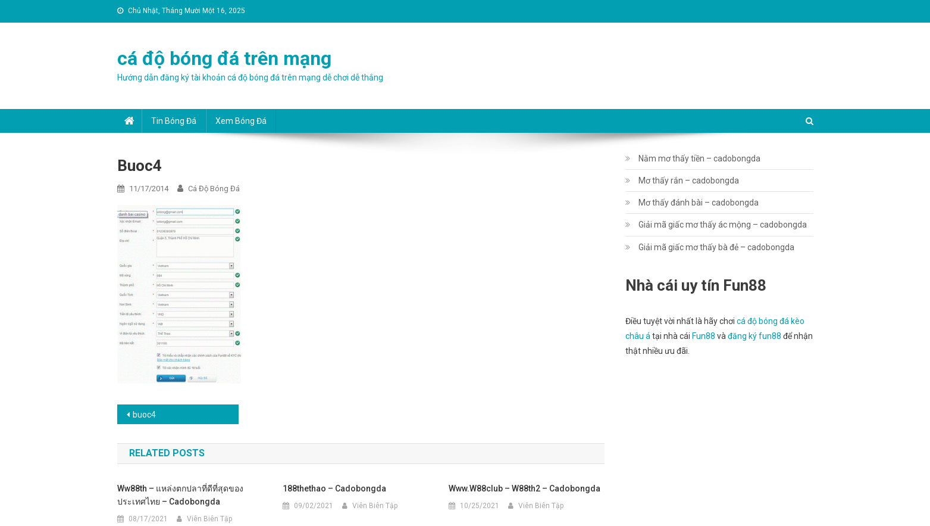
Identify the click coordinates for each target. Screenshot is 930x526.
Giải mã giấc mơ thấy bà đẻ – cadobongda (716, 247)
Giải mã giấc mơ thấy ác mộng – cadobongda (722, 224)
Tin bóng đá (173, 121)
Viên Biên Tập (209, 519)
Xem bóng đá (241, 121)
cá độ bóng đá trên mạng (224, 58)
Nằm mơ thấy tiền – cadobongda (699, 158)
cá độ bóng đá (214, 188)
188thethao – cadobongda (334, 488)
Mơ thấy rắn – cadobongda (688, 180)
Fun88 (703, 336)
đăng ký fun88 (754, 336)
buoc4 (144, 414)
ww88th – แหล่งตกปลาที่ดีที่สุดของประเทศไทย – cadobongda (180, 495)
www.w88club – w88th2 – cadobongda (524, 488)
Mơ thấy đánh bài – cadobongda (698, 202)
